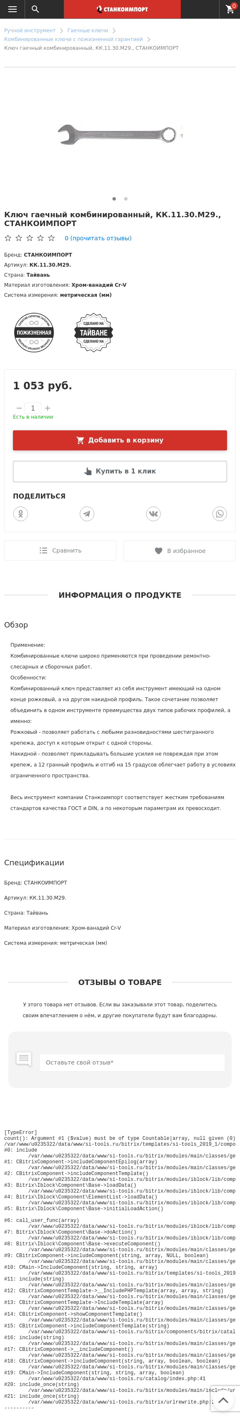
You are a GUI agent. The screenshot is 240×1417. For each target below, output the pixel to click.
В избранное (186, 551)
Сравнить (66, 551)
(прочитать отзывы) (98, 238)
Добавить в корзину (125, 440)
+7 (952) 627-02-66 (208, 9)
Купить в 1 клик (126, 472)
